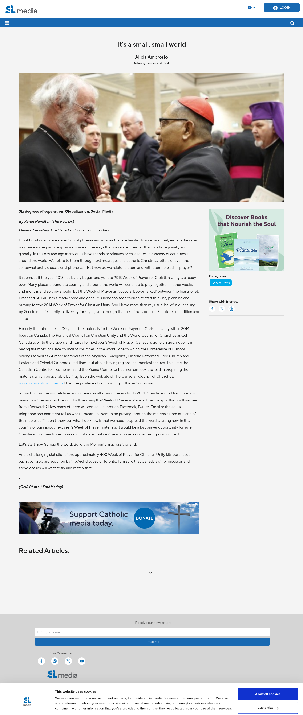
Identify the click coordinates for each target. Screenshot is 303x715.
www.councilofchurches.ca (41, 382)
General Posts (220, 283)
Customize (268, 690)
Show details (65, 702)
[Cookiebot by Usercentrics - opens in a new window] (27, 707)
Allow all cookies (268, 676)
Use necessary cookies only (268, 704)
